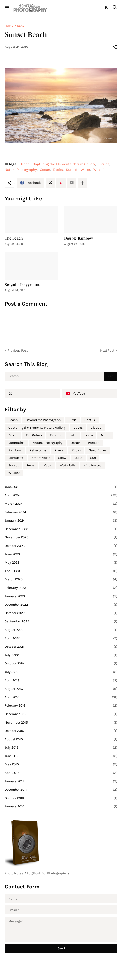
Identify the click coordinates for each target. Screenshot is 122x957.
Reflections (37, 450)
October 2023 (61, 545)
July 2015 (61, 747)
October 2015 (61, 731)
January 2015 (61, 781)
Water (85, 170)
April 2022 (61, 638)
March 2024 (61, 503)
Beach (22, 25)
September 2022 (61, 621)
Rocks (58, 170)
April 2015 (61, 773)
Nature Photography (21, 170)
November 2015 (61, 722)
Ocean (45, 170)
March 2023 (61, 579)
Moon (105, 435)
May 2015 (61, 764)
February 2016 (61, 705)
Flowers (55, 435)
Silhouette (15, 458)
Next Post (107, 351)
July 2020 (61, 655)
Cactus (89, 420)
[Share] (114, 47)
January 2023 (61, 596)
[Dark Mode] (107, 8)
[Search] (115, 8)
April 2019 (61, 680)
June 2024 (61, 487)
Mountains (16, 443)
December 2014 (61, 789)
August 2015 (61, 739)
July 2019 (61, 672)
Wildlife (99, 170)
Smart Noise (41, 458)
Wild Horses (92, 465)
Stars (78, 458)
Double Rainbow (78, 238)
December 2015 (61, 714)
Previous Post (18, 351)
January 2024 (61, 520)
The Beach (14, 238)
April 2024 (61, 495)
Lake (72, 435)
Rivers (59, 450)
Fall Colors (34, 435)
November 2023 (61, 537)
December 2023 (61, 529)
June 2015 (61, 756)
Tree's (31, 465)
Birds (72, 420)
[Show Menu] (6, 8)
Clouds (103, 164)
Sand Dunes (98, 450)
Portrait (93, 443)
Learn (88, 435)
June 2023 (61, 554)
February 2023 (61, 588)
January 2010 (61, 806)
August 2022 (61, 630)
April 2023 (61, 571)
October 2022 (61, 613)
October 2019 (61, 663)
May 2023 (61, 562)
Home (9, 25)
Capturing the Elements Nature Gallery (64, 164)
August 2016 (61, 688)
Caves (78, 428)
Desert (13, 435)
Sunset (72, 170)
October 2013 (61, 798)
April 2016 (61, 697)
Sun (93, 458)
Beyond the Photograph (43, 420)
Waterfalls (67, 465)
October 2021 (61, 646)
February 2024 (61, 512)
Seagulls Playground (22, 284)
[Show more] (82, 183)
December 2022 (61, 604)
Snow (62, 458)
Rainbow (14, 450)
